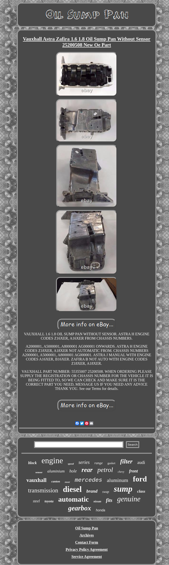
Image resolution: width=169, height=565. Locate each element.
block (32, 463)
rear (87, 469)
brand (91, 491)
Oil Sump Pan (86, 528)
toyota (49, 501)
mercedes (88, 480)
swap (105, 492)
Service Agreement (86, 557)
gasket (111, 463)
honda (100, 510)
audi (141, 462)
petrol (105, 469)
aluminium (56, 471)
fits (109, 500)
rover (67, 482)
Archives (87, 535)
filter (126, 461)
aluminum (117, 480)
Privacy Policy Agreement (87, 549)
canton (55, 481)
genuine (128, 499)
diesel (72, 489)
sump (123, 489)
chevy (121, 471)
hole (73, 471)
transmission (43, 490)
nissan (97, 501)
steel (36, 501)
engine (52, 460)
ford (140, 479)
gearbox (79, 508)
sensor (39, 472)
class (141, 491)
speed (71, 463)
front (133, 471)
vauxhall (36, 480)
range (98, 463)
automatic (73, 499)
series (84, 462)
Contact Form (86, 542)
